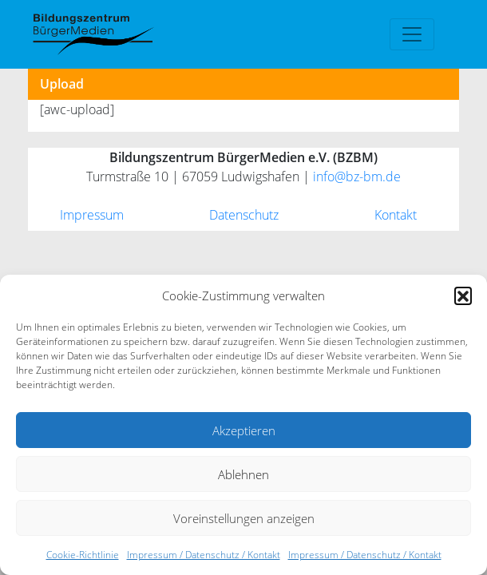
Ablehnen (243, 474)
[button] (463, 295)
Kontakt (395, 215)
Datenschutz (244, 215)
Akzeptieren (243, 430)
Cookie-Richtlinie (82, 554)
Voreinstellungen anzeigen (244, 518)
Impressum (92, 215)
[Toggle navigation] (412, 34)
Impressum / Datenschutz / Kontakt (203, 554)
